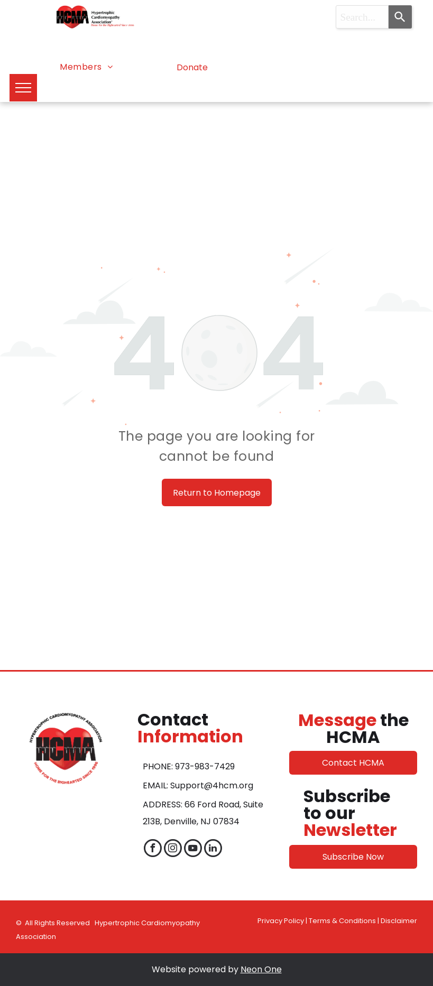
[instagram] (173, 849)
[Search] (400, 17)
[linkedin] (213, 849)
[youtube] (193, 849)
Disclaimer (399, 921)
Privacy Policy (280, 921)
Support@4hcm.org (211, 785)
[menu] (23, 87)
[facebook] (153, 849)
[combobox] (362, 17)
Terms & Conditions (342, 921)
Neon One (261, 969)
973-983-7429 (205, 766)
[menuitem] (86, 67)
